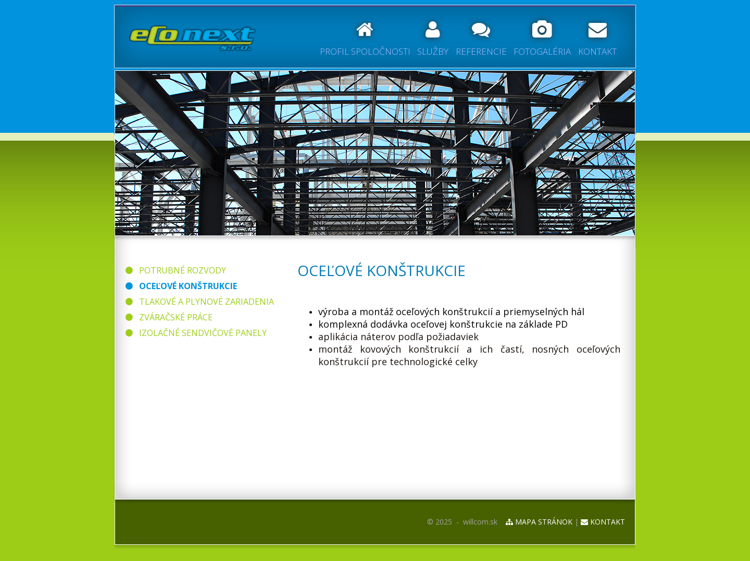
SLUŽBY (432, 39)
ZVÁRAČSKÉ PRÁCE (169, 317)
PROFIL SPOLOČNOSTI (365, 39)
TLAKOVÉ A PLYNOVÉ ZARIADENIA (200, 301)
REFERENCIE (481, 39)
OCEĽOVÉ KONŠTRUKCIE (181, 286)
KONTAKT (597, 39)
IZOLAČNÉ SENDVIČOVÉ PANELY (196, 333)
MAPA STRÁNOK (539, 522)
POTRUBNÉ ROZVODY (176, 270)
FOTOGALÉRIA (542, 39)
